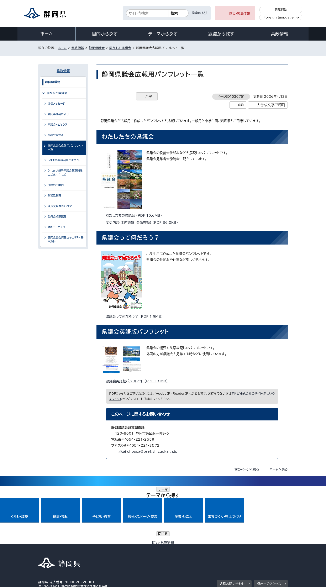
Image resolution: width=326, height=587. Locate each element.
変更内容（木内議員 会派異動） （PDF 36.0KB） (144, 222)
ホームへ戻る (279, 469)
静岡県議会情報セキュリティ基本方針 (66, 239)
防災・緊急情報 (239, 13)
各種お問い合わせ (232, 525)
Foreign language (279, 17)
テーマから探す (163, 34)
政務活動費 (54, 195)
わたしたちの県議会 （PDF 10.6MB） (135, 215)
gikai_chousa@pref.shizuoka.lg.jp (147, 451)
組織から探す (221, 34)
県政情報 (279, 34)
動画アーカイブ (56, 227)
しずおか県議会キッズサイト (64, 160)
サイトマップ (268, 551)
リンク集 (239, 551)
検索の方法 (199, 13)
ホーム (46, 33)
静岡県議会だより (58, 114)
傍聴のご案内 (56, 185)
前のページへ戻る (247, 469)
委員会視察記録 (57, 216)
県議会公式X (55, 135)
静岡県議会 (97, 47)
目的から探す (105, 34)
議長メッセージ (56, 103)
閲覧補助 (280, 9)
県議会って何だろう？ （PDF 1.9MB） (136, 316)
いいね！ (150, 96)
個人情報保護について (104, 551)
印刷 (241, 104)
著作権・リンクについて (58, 551)
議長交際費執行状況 (60, 206)
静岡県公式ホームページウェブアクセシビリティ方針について (177, 551)
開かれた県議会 (120, 47)
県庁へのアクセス (269, 525)
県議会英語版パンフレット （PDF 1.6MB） (138, 381)
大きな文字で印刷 (271, 105)
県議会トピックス (57, 124)
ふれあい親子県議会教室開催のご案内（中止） (65, 172)
